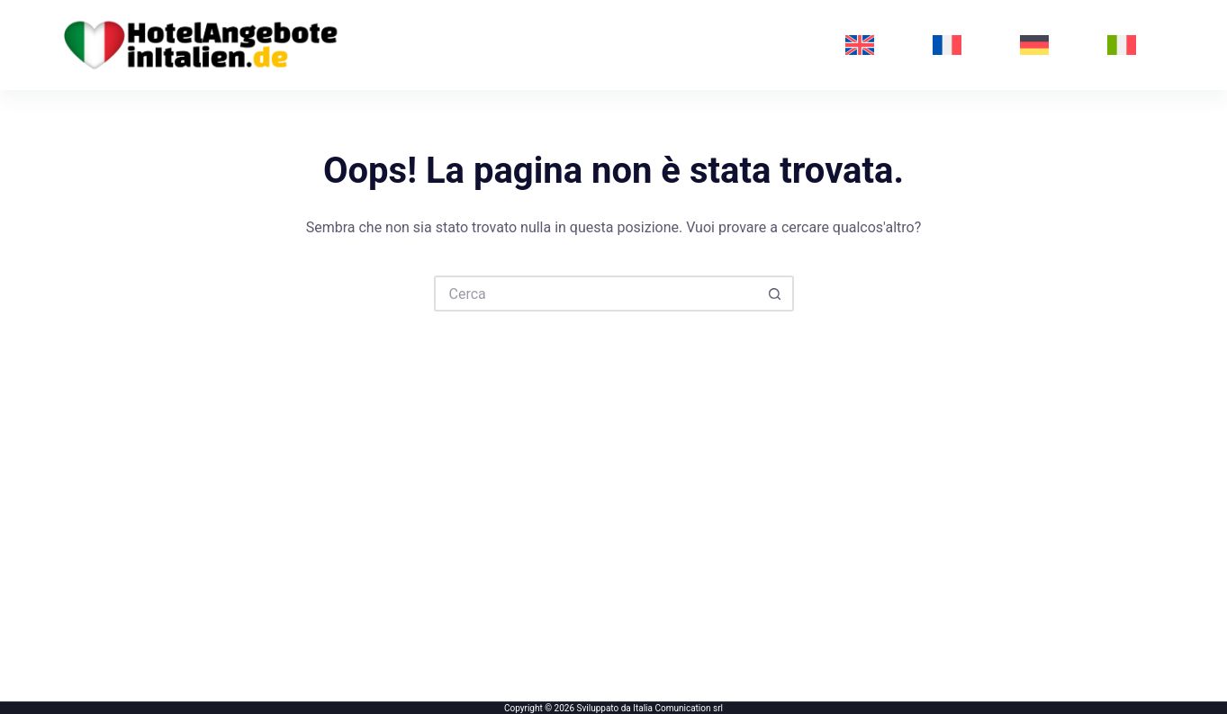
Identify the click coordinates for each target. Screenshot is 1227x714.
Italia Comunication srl (678, 708)
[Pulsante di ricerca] (776, 294)
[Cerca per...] (596, 294)
